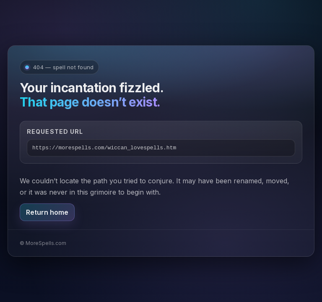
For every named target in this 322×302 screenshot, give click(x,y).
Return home (47, 212)
